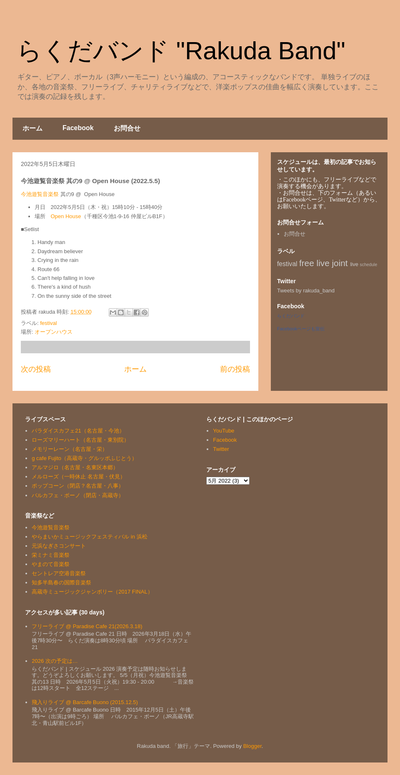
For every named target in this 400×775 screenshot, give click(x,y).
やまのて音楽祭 (51, 564)
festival (48, 323)
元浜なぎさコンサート (59, 546)
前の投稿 (235, 369)
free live (314, 263)
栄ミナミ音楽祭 (51, 555)
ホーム (32, 128)
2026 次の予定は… (55, 661)
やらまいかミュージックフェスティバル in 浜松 (89, 536)
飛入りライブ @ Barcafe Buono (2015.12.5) (85, 702)
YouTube (223, 431)
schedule (369, 264)
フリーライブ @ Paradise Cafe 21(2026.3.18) (87, 626)
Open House (66, 216)
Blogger (252, 746)
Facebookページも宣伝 (301, 328)
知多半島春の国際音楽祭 (61, 582)
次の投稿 (36, 369)
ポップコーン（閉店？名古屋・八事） (78, 486)
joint (340, 263)
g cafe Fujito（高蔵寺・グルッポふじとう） (84, 458)
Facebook (78, 127)
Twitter (221, 449)
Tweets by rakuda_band (306, 290)
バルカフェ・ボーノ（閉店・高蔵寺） (78, 495)
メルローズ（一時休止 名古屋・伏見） (78, 476)
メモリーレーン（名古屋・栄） (70, 449)
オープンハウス (53, 332)
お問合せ (127, 128)
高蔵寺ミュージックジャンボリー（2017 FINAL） (92, 592)
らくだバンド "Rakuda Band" (181, 51)
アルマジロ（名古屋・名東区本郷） (75, 467)
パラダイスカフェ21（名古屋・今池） (78, 431)
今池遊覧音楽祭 (40, 194)
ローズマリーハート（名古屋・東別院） (80, 440)
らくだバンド (291, 315)
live (354, 264)
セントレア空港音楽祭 (59, 573)
